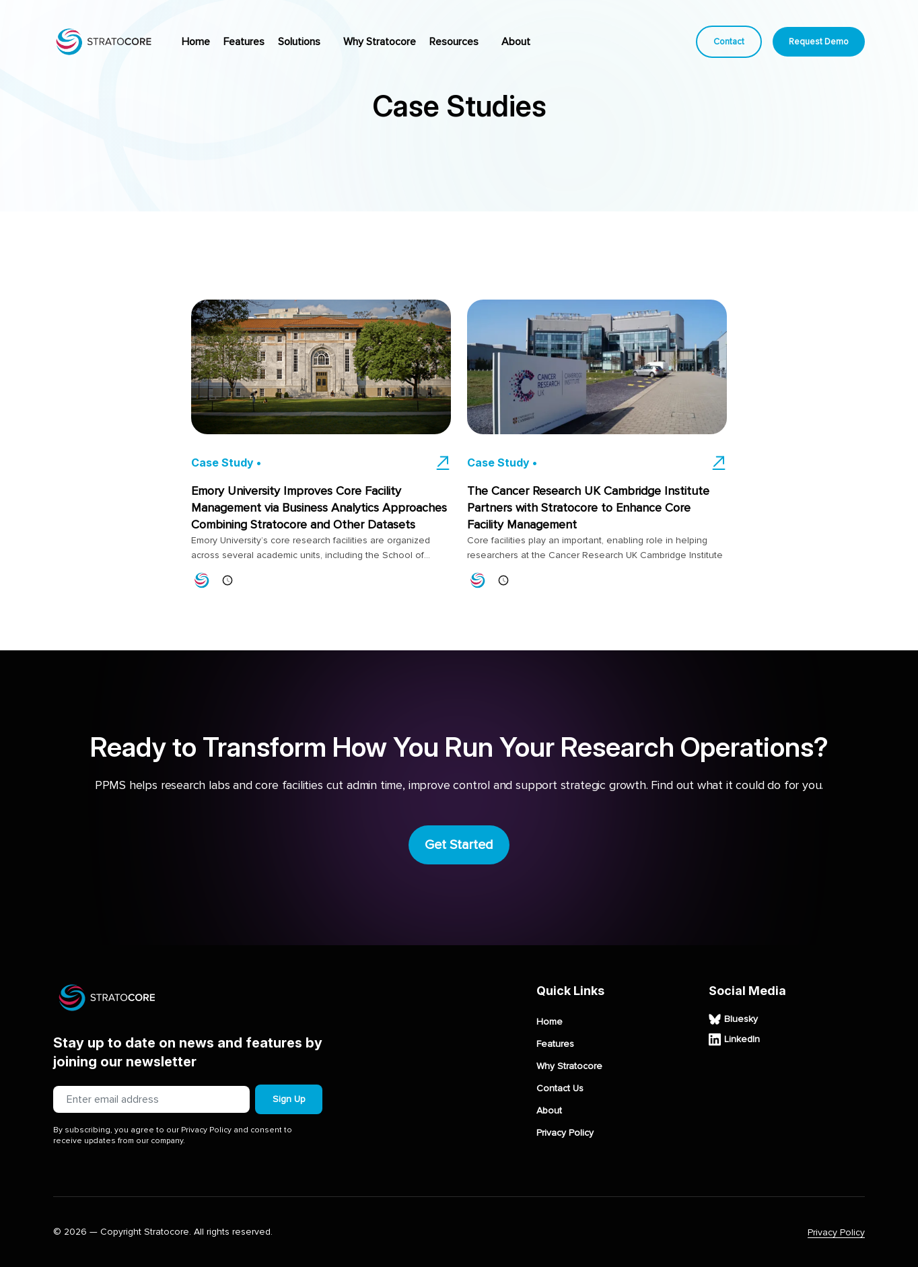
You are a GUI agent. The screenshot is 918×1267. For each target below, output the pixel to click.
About (515, 41)
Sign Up (289, 1099)
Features (243, 41)
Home (196, 41)
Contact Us (560, 1088)
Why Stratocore (379, 41)
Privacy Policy (565, 1133)
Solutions (299, 41)
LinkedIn (734, 1039)
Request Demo (819, 41)
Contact (728, 41)
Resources (454, 41)
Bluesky (733, 1019)
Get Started (459, 845)
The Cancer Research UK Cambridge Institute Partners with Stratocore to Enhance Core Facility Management (588, 507)
